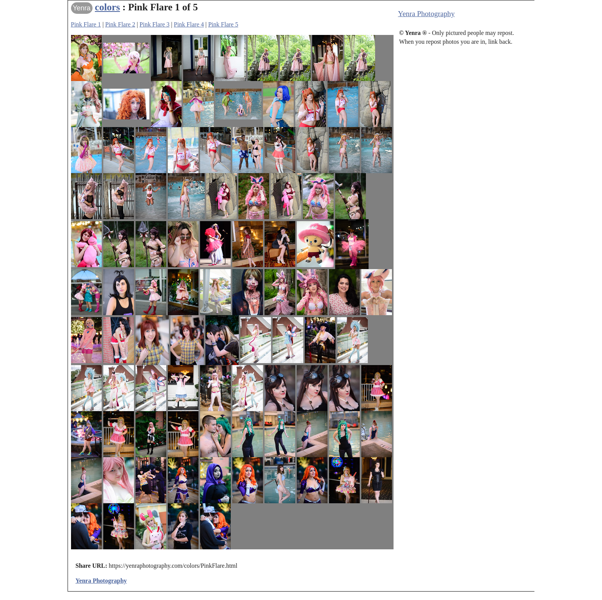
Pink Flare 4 (189, 24)
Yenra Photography (426, 14)
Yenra (82, 8)
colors (107, 7)
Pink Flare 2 (120, 24)
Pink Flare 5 (223, 24)
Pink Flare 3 (154, 24)
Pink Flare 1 (86, 24)
